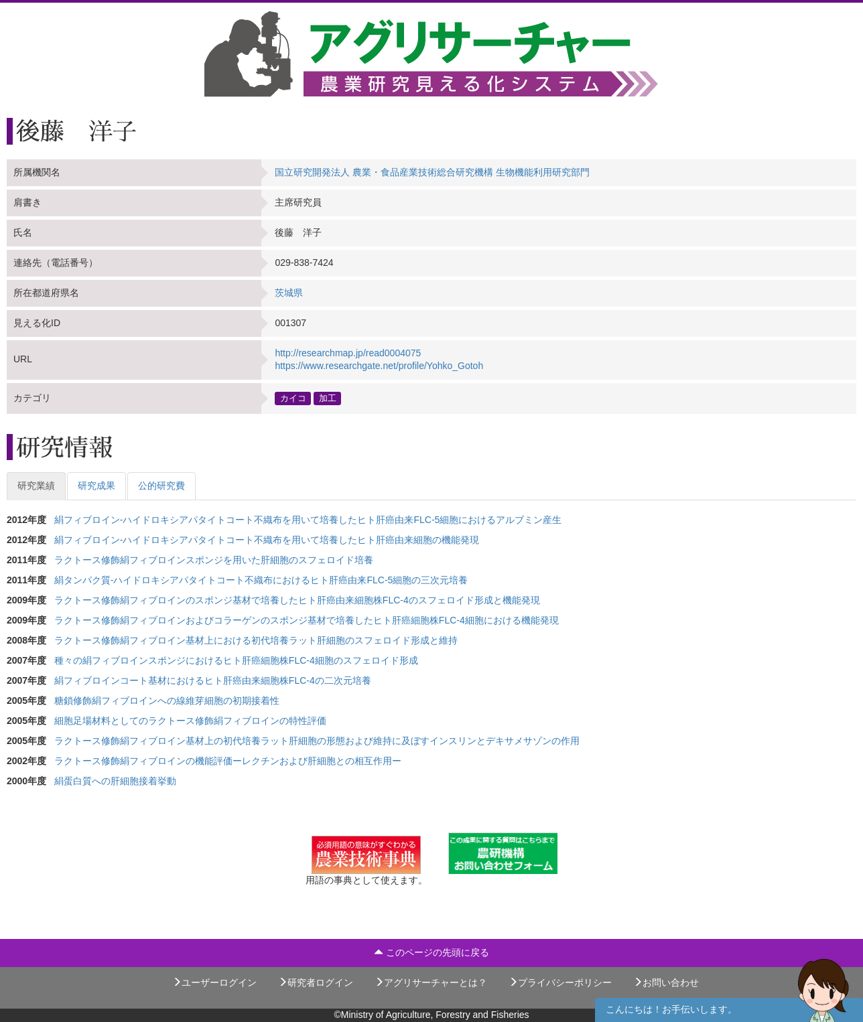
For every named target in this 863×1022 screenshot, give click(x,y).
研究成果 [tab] (96, 485)
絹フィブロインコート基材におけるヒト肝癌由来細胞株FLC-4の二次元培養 (212, 680)
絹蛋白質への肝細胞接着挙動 (115, 781)
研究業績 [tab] (36, 485)
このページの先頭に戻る (431, 952)
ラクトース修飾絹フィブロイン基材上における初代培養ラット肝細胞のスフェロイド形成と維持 (256, 640)
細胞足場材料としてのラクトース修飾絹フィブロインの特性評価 (190, 720)
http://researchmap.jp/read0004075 (348, 353)
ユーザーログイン (214, 982)
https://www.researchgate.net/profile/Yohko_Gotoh (379, 365)
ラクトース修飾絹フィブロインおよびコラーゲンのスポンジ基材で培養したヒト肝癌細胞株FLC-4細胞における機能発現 (306, 620)
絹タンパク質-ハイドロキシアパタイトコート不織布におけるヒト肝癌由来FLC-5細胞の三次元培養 (261, 580)
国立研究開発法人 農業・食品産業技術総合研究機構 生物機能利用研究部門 (432, 172)
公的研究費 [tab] (161, 485)
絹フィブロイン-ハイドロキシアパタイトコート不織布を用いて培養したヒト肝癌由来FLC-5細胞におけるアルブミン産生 (308, 519)
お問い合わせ (666, 982)
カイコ (293, 398)
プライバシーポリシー (560, 982)
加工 (327, 398)
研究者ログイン (315, 982)
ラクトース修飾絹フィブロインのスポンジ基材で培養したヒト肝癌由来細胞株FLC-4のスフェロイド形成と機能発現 (297, 600)
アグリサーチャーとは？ (431, 982)
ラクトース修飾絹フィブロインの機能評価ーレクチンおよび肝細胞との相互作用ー (227, 760)
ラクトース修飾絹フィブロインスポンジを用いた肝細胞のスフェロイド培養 (213, 560)
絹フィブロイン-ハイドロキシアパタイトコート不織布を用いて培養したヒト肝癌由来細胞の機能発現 (267, 539)
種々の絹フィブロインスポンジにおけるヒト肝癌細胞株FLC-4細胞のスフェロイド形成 (236, 660)
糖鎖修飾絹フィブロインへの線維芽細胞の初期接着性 (166, 700)
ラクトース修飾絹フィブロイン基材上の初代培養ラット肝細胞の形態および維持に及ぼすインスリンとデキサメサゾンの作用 (317, 740)
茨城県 (289, 292)
